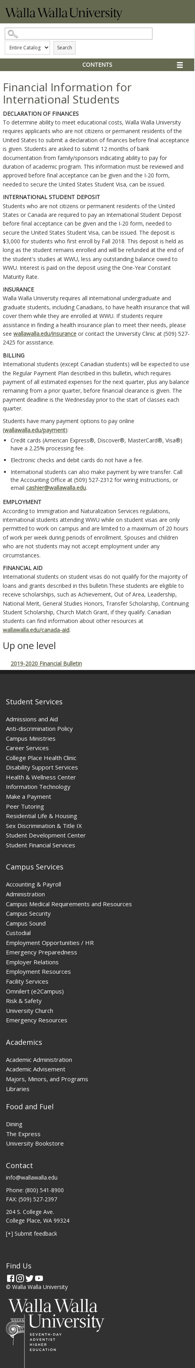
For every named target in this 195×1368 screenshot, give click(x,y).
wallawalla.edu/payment (34, 430)
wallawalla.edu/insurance (44, 333)
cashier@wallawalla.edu (56, 487)
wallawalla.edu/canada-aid (36, 630)
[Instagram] (20, 1278)
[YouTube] (39, 1278)
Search (64, 47)
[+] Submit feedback (31, 1233)
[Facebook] (10, 1278)
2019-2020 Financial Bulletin (46, 663)
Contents (97, 64)
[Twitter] (29, 1278)
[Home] (64, 18)
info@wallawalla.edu (32, 1177)
